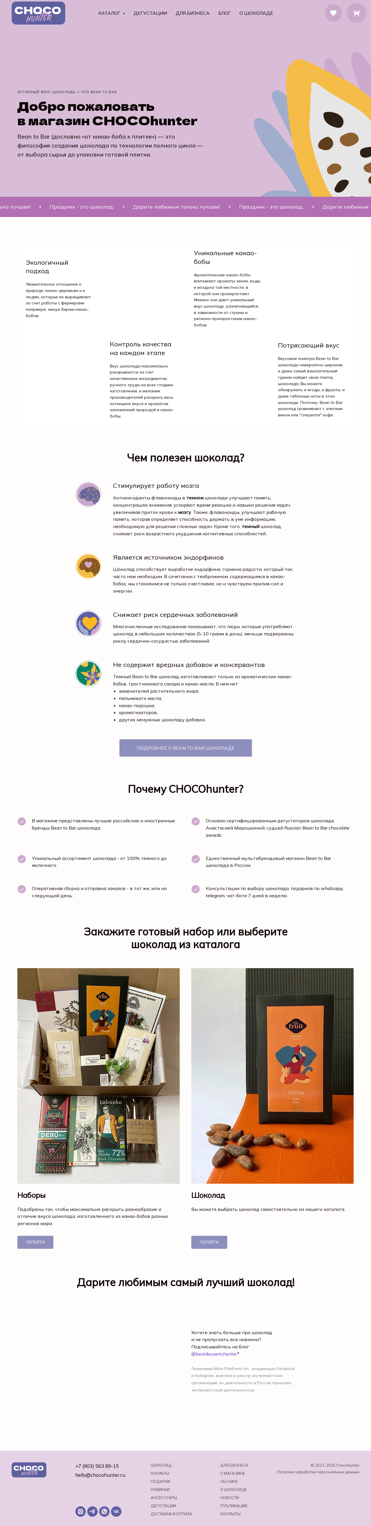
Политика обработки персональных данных (318, 1472)
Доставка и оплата (171, 1514)
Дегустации (150, 13)
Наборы (31, 1195)
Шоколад (208, 1195)
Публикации (233, 1505)
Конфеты (160, 1473)
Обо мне (229, 1481)
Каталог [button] (109, 13)
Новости (229, 1497)
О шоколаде (256, 13)
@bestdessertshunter (214, 1354)
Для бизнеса (193, 13)
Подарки (160, 1481)
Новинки (160, 1489)
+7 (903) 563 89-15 (97, 1466)
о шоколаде (233, 1489)
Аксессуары (164, 1497)
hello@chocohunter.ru (100, 1475)
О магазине (232, 1473)
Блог (224, 13)
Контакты (230, 1514)
